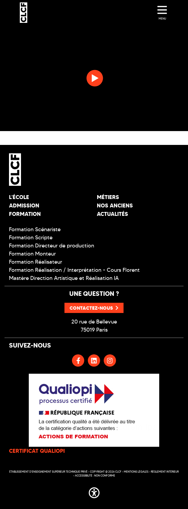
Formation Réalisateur (35, 262)
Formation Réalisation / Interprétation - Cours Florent (74, 270)
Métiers (108, 197)
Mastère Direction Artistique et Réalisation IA (64, 278)
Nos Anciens (115, 205)
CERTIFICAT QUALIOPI (37, 450)
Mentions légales (136, 471)
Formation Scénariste (35, 229)
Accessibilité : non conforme (95, 475)
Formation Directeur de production (51, 245)
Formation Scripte (30, 237)
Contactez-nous (94, 308)
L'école (19, 197)
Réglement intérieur (165, 471)
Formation (25, 213)
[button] (94, 491)
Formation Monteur (32, 253)
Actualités (112, 213)
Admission (24, 205)
